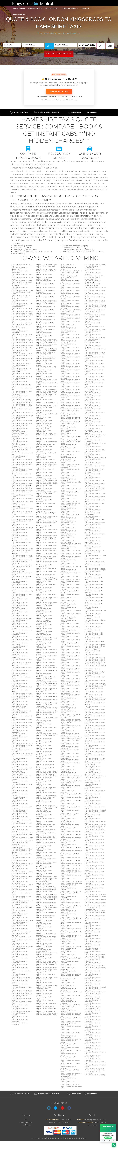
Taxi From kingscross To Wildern (95, 958)
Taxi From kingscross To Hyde (45, 886)
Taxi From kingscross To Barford (22, 402)
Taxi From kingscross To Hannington (44, 629)
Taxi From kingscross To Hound (46, 862)
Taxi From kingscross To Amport (22, 303)
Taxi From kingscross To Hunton (46, 876)
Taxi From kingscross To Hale (45, 604)
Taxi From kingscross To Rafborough (68, 955)
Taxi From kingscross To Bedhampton (19, 456)
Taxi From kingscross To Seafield (71, 1073)
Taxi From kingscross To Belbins (22, 464)
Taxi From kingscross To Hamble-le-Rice (44, 609)
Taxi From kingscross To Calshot (22, 745)
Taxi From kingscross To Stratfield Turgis (92, 517)
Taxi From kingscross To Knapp (46, 962)
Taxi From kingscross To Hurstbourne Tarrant (44, 884)
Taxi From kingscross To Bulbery (22, 695)
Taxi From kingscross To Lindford (47, 1013)
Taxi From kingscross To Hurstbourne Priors (44, 880)
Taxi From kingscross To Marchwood (68, 434)
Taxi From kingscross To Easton (46, 342)
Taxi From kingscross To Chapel (22, 776)
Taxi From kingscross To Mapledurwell (68, 430)
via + (49, 46)
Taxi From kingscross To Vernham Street (92, 773)
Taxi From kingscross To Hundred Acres (44, 871)
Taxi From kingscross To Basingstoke (19, 417)
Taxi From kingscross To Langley (46, 977)
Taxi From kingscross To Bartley (22, 404)
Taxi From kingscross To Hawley (46, 688)
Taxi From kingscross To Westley (95, 894)
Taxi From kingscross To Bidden (22, 485)
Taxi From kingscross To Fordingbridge (44, 456)
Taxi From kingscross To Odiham (71, 737)
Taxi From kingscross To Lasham (46, 985)
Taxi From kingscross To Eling (45, 352)
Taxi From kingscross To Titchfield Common (92, 648)
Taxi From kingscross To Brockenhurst (19, 646)
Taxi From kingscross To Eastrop (46, 344)
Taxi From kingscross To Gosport (46, 578)
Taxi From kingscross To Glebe (46, 548)
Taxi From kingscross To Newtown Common (68, 617)
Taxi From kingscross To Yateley (95, 1075)
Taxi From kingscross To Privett (71, 935)
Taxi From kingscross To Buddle (22, 693)
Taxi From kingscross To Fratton (46, 482)
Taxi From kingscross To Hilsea (46, 787)
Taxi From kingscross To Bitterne (22, 519)
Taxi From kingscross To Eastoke (46, 341)
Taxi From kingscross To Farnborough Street (44, 427)
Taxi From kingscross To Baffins (22, 376)
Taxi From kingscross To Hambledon (44, 612)
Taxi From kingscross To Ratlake (71, 974)
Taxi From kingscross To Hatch (46, 665)
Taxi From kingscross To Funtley (46, 521)
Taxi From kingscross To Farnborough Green (44, 421)
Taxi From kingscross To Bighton (22, 487)
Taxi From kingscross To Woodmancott (92, 1043)
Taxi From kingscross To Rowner (71, 1039)
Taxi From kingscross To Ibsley (46, 889)
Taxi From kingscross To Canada (22, 753)
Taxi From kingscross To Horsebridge (44, 846)
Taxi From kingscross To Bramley (22, 594)
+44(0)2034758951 (76, 112)
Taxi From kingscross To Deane (22, 979)
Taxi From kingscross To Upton (95, 758)
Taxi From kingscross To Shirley (95, 300)
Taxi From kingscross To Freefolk (46, 483)
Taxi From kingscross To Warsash (95, 810)
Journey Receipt (52, 8)
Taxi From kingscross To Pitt (70, 870)
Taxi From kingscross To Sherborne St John (92, 278)
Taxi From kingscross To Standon (95, 457)
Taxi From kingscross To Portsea (71, 906)
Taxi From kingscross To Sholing (95, 310)
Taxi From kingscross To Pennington (68, 828)
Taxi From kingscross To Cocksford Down (19, 846)
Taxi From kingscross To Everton (46, 389)
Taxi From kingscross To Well (94, 828)
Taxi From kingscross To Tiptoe (95, 646)
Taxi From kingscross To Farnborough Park (44, 424)
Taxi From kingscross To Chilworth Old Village (19, 810)
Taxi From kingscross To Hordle (46, 837)
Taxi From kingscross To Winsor (95, 992)
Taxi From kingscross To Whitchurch (92, 929)
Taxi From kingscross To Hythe (46, 888)
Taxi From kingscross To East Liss (46, 302)
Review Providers (35, 8)
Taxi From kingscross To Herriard (46, 734)
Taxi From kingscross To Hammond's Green (44, 619)
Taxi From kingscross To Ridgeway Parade (68, 999)
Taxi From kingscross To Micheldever (68, 473)
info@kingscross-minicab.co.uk (48, 112)
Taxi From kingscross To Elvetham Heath (44, 361)
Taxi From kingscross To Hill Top (46, 772)
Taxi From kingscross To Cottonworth (19, 887)
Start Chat (108, 1137)
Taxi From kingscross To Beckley (22, 448)
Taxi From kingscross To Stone (94, 488)
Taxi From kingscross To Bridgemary (19, 620)
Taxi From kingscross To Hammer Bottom (44, 616)
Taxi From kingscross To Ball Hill (22, 391)
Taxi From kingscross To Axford (22, 368)
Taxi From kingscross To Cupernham (19, 948)
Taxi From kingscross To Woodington (92, 1033)
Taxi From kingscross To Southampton (92, 390)
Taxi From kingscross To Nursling (71, 714)
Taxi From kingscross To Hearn (46, 712)
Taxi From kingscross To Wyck (94, 1070)
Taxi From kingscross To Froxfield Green (44, 510)
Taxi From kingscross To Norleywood (68, 630)
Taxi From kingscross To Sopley (95, 352)
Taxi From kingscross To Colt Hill (22, 863)
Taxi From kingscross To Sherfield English (92, 281)
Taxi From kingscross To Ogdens (71, 738)
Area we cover (20, 15)
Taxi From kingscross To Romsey (71, 1013)
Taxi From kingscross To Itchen (46, 906)
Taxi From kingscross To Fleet (45, 444)
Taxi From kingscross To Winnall (95, 987)
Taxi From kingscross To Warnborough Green (92, 801)
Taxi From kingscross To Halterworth (44, 606)
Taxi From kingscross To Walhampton (92, 781)
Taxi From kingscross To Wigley (95, 956)
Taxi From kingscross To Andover (22, 311)
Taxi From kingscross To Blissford (22, 548)
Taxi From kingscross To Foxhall (46, 479)
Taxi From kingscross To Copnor (22, 876)
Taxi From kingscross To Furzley (46, 535)
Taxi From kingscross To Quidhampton (68, 948)
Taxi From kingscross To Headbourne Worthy (44, 705)
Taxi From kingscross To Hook (45, 836)
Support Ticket (92, 112)
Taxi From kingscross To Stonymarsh (92, 510)
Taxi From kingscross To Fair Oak (46, 405)
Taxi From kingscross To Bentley (22, 469)
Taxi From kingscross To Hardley (46, 638)
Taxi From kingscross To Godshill (46, 556)
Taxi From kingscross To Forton (46, 462)
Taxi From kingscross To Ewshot (46, 391)
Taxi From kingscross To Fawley (46, 433)
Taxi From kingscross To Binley (22, 488)
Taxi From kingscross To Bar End (22, 401)
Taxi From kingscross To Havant (46, 682)
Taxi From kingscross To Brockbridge (19, 643)
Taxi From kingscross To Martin (71, 440)
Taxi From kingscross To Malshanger (68, 427)
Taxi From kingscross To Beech (22, 462)
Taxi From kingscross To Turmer (95, 683)
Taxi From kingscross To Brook (21, 662)
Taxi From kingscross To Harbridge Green (44, 632)
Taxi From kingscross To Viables (95, 776)
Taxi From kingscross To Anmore (22, 315)
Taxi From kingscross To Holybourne (44, 827)
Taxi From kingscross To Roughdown (68, 1030)
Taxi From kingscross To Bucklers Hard (19, 684)
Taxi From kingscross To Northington (68, 708)
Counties (86, 8)
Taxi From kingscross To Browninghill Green (19, 674)
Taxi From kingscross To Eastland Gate (44, 333)
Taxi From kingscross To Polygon (71, 881)
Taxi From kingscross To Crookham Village (19, 922)
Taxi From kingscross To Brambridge (19, 581)
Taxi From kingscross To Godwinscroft (44, 559)
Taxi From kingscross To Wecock (95, 824)
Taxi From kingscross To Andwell (22, 313)
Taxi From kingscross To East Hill (46, 300)
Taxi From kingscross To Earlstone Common (44, 278)
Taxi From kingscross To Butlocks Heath (19, 734)
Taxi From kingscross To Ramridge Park (68, 965)
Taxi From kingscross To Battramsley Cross (19, 426)
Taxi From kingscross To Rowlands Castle (68, 1036)
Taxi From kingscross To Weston (95, 906)
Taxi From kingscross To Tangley (95, 569)
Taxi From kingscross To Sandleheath (68, 1057)
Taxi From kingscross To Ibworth (46, 894)
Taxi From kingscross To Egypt (46, 350)
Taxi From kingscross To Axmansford (19, 370)
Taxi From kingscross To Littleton (71, 310)
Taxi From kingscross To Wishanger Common (92, 997)
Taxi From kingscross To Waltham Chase (92, 788)
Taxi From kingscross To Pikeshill (71, 863)
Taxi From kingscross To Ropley (71, 1021)
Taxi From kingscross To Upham (95, 698)
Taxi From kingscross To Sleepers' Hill (92, 331)
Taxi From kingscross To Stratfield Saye (92, 513)
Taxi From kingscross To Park (70, 813)
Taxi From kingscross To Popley (71, 891)
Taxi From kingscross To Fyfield (46, 537)
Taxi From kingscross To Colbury (22, 849)
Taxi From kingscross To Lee (45, 1006)
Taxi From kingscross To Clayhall (22, 841)
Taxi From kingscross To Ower (70, 785)
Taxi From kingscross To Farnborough (44, 430)
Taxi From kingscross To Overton (71, 781)
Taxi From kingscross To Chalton (22, 768)
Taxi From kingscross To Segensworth (68, 1075)
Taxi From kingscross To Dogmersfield (19, 996)
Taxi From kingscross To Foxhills (46, 480)
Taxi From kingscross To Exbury (46, 392)
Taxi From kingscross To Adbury (22, 282)
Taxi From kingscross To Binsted (22, 490)
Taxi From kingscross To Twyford (95, 685)
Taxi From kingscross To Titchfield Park (92, 651)
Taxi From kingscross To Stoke (94, 487)
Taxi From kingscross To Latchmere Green (44, 987)
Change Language (70, 8)
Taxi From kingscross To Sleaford (95, 329)
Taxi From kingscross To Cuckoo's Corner (19, 944)
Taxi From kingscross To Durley (46, 269)
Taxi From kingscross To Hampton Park (44, 622)
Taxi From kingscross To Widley (95, 954)
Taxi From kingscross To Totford (95, 662)
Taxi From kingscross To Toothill (95, 657)
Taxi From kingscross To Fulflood (46, 516)
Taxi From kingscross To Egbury (46, 349)
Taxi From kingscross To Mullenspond (68, 547)
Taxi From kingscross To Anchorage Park (19, 305)
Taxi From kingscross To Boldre (22, 555)
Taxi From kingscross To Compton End (19, 866)
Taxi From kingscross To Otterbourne (68, 770)
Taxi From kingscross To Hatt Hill (46, 677)
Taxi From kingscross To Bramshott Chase (19, 603)
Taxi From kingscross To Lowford (71, 409)
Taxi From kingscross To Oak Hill (71, 721)
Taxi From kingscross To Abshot (22, 280)
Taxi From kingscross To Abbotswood (19, 271)
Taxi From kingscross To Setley (70, 1084)
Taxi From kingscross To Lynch (70, 422)
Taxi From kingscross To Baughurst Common (19, 432)
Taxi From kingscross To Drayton (22, 1011)
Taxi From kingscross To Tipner (95, 644)
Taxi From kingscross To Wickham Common (92, 948)
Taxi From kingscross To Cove (21, 896)
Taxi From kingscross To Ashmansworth (19, 351)
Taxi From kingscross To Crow (21, 932)
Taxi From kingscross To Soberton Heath (92, 340)
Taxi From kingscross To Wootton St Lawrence (92, 1056)
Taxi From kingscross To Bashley (22, 415)
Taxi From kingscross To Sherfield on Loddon (92, 284)
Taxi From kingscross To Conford (22, 872)
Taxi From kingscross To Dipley (22, 993)
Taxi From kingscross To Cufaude (22, 946)
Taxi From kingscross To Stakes (95, 449)
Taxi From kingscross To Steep (94, 469)
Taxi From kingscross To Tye (94, 686)
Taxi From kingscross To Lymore (71, 417)
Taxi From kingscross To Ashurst (22, 358)
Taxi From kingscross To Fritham (46, 492)
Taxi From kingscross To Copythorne (19, 879)
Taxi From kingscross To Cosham (22, 885)
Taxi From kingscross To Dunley (46, 264)
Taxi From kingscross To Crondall (22, 920)
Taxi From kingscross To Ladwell (46, 969)
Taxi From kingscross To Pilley (70, 868)
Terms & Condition (55, 1122)
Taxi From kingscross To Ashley (22, 349)
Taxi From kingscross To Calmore (22, 743)
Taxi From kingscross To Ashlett (22, 347)
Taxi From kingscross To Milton (70, 501)
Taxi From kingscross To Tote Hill (95, 660)
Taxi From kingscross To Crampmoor (19, 903)
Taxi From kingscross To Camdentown (19, 747)
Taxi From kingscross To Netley (70, 579)
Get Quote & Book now (58, 53)
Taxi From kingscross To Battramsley (19, 429)
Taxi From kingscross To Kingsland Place (44, 950)
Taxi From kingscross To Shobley (95, 305)
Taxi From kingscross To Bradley (22, 576)
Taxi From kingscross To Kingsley (46, 953)
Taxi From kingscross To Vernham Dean (92, 767)
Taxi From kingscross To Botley (22, 565)
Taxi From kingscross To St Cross (95, 435)
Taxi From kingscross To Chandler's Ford (19, 770)
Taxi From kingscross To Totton (95, 664)
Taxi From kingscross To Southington (92, 396)
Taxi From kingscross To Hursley (46, 878)
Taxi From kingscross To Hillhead (46, 776)
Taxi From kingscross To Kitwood (46, 961)
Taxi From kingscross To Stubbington (92, 525)
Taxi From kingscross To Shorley (95, 315)
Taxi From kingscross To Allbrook (22, 290)
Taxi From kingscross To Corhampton (19, 882)
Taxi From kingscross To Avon (21, 363)
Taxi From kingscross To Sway (94, 550)
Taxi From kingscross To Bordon (22, 560)
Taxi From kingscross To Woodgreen (92, 1030)
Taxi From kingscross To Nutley (71, 719)
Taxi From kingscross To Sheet (94, 276)
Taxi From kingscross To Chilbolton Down (19, 797)
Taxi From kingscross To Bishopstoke (19, 505)
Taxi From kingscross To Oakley (71, 725)
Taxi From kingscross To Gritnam (46, 597)
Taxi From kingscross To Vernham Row (92, 770)
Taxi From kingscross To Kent (45, 915)
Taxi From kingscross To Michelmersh (68, 476)
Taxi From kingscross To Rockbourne (68, 1007)
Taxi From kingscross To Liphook (71, 271)
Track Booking (19, 8)
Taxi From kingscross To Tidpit (94, 633)
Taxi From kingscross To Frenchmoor (44, 489)
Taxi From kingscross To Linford (46, 1014)
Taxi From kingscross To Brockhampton (19, 650)
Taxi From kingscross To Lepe (45, 1011)
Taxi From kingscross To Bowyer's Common (19, 570)
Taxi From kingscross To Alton (21, 295)
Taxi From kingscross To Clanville (22, 833)
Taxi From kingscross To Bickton (22, 483)
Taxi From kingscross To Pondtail (71, 883)
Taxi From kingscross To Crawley (22, 906)
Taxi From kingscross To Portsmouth (68, 908)
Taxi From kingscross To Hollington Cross (44, 809)
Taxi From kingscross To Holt (45, 824)
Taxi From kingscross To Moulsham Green (68, 541)
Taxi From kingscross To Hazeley (46, 703)
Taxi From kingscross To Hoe (45, 805)
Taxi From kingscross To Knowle (46, 967)
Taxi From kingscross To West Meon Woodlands (94, 866)
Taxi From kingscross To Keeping (46, 907)
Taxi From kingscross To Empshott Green (44, 370)
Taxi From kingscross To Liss (70, 276)
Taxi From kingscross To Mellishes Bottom (68, 458)
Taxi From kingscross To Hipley (46, 797)
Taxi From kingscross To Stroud (95, 522)
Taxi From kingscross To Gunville (46, 602)
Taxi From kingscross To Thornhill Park (92, 614)
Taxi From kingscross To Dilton (22, 992)
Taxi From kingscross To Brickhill (22, 618)
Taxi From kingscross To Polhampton (68, 879)
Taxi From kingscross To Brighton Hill (19, 624)
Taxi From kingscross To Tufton (95, 672)
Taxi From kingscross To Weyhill (95, 911)
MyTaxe (83, 1138)
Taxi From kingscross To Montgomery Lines (68, 521)
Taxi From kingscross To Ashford (22, 345)
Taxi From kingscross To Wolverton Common (92, 1007)
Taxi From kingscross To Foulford (46, 464)
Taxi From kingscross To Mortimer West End (68, 534)
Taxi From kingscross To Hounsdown (44, 867)
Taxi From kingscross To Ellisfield (46, 357)
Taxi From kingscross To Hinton (46, 795)
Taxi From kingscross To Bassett (22, 423)
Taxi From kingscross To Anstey (22, 323)
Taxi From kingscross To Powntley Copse (68, 926)
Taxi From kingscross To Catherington (19, 758)
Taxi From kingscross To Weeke (95, 826)
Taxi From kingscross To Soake (95, 337)
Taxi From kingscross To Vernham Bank (92, 763)
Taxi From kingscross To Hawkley (47, 683)
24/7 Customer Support (21, 112)
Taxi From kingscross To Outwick (71, 776)
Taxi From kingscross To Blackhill (22, 527)
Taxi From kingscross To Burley (22, 725)
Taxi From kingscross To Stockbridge (92, 474)
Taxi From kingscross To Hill (45, 774)
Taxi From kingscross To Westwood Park (92, 908)
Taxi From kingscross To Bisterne (22, 511)
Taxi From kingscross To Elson (45, 358)
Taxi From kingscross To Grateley (46, 579)
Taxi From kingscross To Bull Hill (22, 696)
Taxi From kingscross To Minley (71, 503)
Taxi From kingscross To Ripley (70, 1005)
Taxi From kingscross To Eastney (46, 339)
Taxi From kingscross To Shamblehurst (92, 266)
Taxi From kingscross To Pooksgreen (68, 885)
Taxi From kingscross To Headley (46, 711)
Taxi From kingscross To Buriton (22, 711)
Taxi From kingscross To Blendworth (19, 546)
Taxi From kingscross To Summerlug (92, 531)
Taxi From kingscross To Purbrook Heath (68, 940)
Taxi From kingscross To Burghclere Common (19, 705)
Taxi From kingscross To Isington (46, 898)
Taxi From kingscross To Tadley (95, 568)
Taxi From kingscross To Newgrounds (68, 604)
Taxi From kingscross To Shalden (95, 264)
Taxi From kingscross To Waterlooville (92, 819)
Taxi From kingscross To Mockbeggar (68, 512)
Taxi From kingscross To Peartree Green (68, 822)
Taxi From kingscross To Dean (21, 977)
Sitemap (66, 1122)
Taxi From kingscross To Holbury (46, 807)
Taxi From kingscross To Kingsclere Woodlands (44, 944)
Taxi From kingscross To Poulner (71, 917)
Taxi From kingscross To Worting (95, 1068)
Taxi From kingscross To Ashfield (22, 341)
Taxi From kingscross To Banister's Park (19, 396)
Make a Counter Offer (59, 92)
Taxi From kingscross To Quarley (71, 946)
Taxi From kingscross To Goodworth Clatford (44, 565)
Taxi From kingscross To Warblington (92, 794)
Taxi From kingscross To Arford (22, 334)
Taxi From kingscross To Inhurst (46, 896)
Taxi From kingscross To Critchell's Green (19, 914)
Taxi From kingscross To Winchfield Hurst (92, 978)
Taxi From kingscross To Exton (46, 394)
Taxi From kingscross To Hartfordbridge (44, 646)
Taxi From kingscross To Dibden (22, 990)
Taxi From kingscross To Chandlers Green (19, 773)
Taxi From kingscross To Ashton (22, 354)
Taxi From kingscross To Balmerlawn (19, 393)
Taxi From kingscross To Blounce (22, 550)
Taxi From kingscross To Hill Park (46, 771)
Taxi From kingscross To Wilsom (95, 966)
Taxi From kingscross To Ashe (21, 339)
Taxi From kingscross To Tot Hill (95, 659)
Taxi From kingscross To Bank (21, 399)
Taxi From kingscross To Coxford (22, 901)
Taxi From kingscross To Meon (70, 464)
